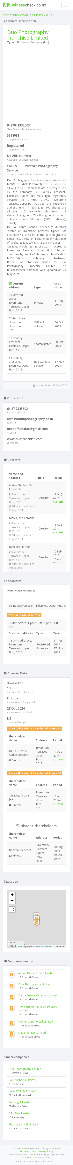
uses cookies (29, 1154)
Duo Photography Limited (34, 984)
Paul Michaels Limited (22, 1080)
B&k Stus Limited (19, 1113)
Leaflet (21, 946)
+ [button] (12, 895)
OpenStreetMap (45, 946)
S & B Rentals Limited (32, 1032)
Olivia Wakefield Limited (24, 1091)
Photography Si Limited (23, 1124)
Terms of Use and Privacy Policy (36, 1151)
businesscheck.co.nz (15, 15)
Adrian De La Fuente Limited (36, 973)
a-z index (37, 15)
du (52, 15)
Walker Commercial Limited (35, 1021)
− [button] (12, 901)
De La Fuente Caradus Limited (37, 995)
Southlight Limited (20, 1102)
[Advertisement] (36, 84)
